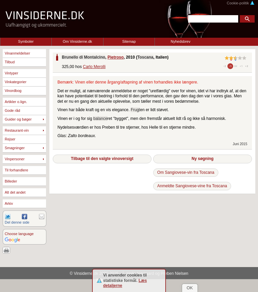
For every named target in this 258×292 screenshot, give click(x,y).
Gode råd (12, 110)
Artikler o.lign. (16, 102)
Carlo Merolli (94, 66)
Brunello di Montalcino (83, 57)
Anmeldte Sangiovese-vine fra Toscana (192, 186)
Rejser (10, 139)
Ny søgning (202, 158)
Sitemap (129, 41)
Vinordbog (13, 91)
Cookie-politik (241, 3)
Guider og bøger (18, 119)
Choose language (19, 234)
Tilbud (10, 62)
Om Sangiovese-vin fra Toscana (185, 172)
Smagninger (15, 148)
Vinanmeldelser (17, 53)
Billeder (11, 181)
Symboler (26, 41)
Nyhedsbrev (180, 41)
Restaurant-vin (17, 130)
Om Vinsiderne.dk (77, 41)
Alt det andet (15, 192)
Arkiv (9, 203)
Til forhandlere (16, 170)
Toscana (145, 57)
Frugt (135, 109)
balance (100, 118)
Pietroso (116, 57)
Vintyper (11, 73)
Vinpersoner (15, 159)
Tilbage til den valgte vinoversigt (102, 158)
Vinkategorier (16, 82)
